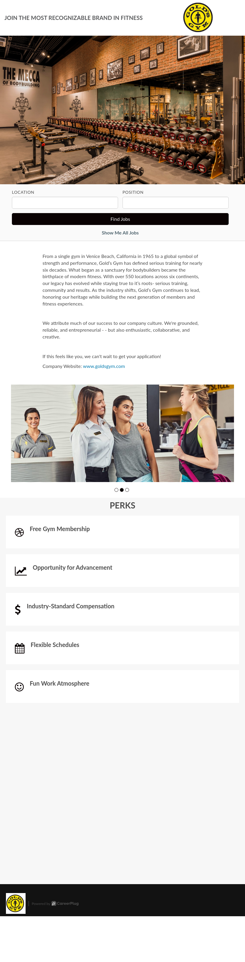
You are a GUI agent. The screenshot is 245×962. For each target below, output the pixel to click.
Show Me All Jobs (120, 232)
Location (23, 192)
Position (133, 192)
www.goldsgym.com (104, 366)
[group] (122, 433)
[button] (116, 490)
